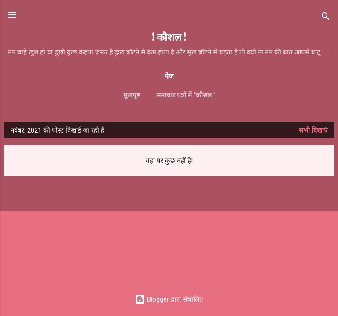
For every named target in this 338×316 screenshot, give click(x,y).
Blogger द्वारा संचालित (169, 299)
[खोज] (325, 17)
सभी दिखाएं (313, 130)
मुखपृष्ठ (131, 95)
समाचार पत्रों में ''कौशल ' (185, 95)
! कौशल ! (169, 36)
